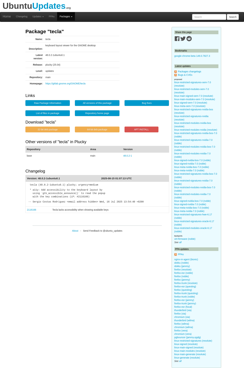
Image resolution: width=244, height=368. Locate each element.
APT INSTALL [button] (141, 129)
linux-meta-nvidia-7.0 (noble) (189, 170)
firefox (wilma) (181, 323)
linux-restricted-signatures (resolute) (193, 340)
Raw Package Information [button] (47, 103)
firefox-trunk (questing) (186, 293)
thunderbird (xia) (183, 310)
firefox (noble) (181, 276)
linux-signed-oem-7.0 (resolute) (190, 102)
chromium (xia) (182, 317)
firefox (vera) (181, 330)
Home (7, 16)
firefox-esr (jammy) (184, 300)
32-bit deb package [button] (48, 129)
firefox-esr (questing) (185, 286)
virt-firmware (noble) (184, 239)
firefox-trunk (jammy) (185, 303)
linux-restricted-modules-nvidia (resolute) (195, 129)
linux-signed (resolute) (186, 344)
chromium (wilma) (183, 327)
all (180, 242)
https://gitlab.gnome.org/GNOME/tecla (65, 83)
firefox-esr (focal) (183, 306)
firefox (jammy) (182, 279)
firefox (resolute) (182, 269)
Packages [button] (66, 16)
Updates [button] (38, 16)
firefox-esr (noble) (183, 273)
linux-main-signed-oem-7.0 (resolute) (193, 96)
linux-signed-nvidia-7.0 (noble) (190, 163)
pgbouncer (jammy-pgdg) (187, 337)
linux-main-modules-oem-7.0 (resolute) (194, 99)
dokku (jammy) (182, 266)
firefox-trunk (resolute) (186, 283)
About (75, 230)
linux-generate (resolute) (187, 357)
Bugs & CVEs (185, 75)
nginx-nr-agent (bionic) (186, 259)
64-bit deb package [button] (97, 129)
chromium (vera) (183, 334)
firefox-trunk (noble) (184, 296)
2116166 (31, 209)
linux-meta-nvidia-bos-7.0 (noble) (191, 167)
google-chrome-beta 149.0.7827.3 (192, 56)
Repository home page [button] (97, 113)
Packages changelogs (189, 71)
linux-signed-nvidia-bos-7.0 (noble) (192, 160)
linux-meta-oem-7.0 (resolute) (190, 106)
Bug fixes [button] (147, 103)
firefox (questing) (183, 290)
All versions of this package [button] (97, 103)
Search (233, 17)
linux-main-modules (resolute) (190, 351)
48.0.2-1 (127, 155)
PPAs (52, 16)
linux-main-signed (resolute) (189, 347)
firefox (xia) (180, 313)
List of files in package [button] (47, 113)
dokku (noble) (181, 262)
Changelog (21, 16)
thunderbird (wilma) (184, 320)
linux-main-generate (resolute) (190, 354)
